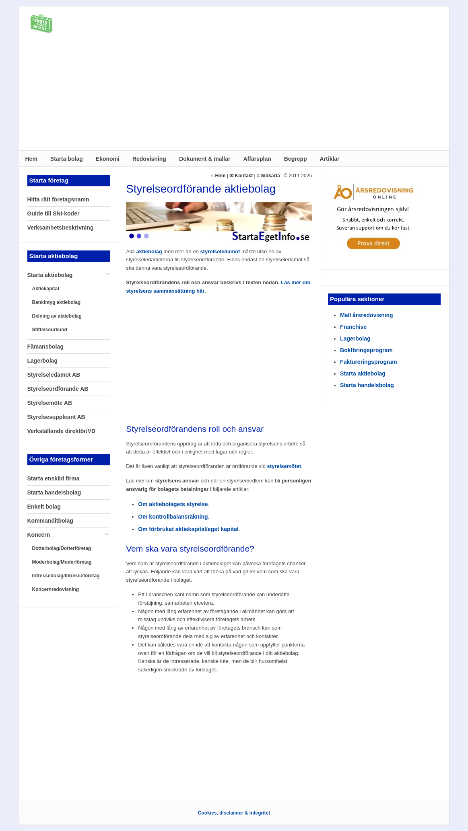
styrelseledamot (220, 251)
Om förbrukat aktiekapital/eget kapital (188, 529)
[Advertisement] (234, 94)
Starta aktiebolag (363, 373)
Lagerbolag (355, 338)
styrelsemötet (284, 466)
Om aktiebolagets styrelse (173, 504)
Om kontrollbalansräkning (173, 516)
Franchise (353, 327)
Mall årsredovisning (366, 315)
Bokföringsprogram (366, 350)
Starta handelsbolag (367, 385)
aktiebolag (149, 251)
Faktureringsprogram (368, 362)
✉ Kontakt (241, 176)
